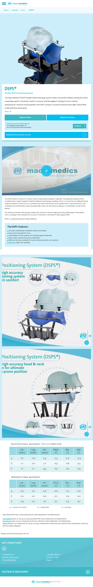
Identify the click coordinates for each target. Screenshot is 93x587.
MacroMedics (7, 10)
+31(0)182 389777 (53, 555)
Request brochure (67, 117)
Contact (77, 126)
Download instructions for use (18, 135)
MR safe (12, 242)
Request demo (25, 117)
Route (48, 560)
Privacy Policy (55, 582)
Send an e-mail (52, 557)
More (7, 112)
